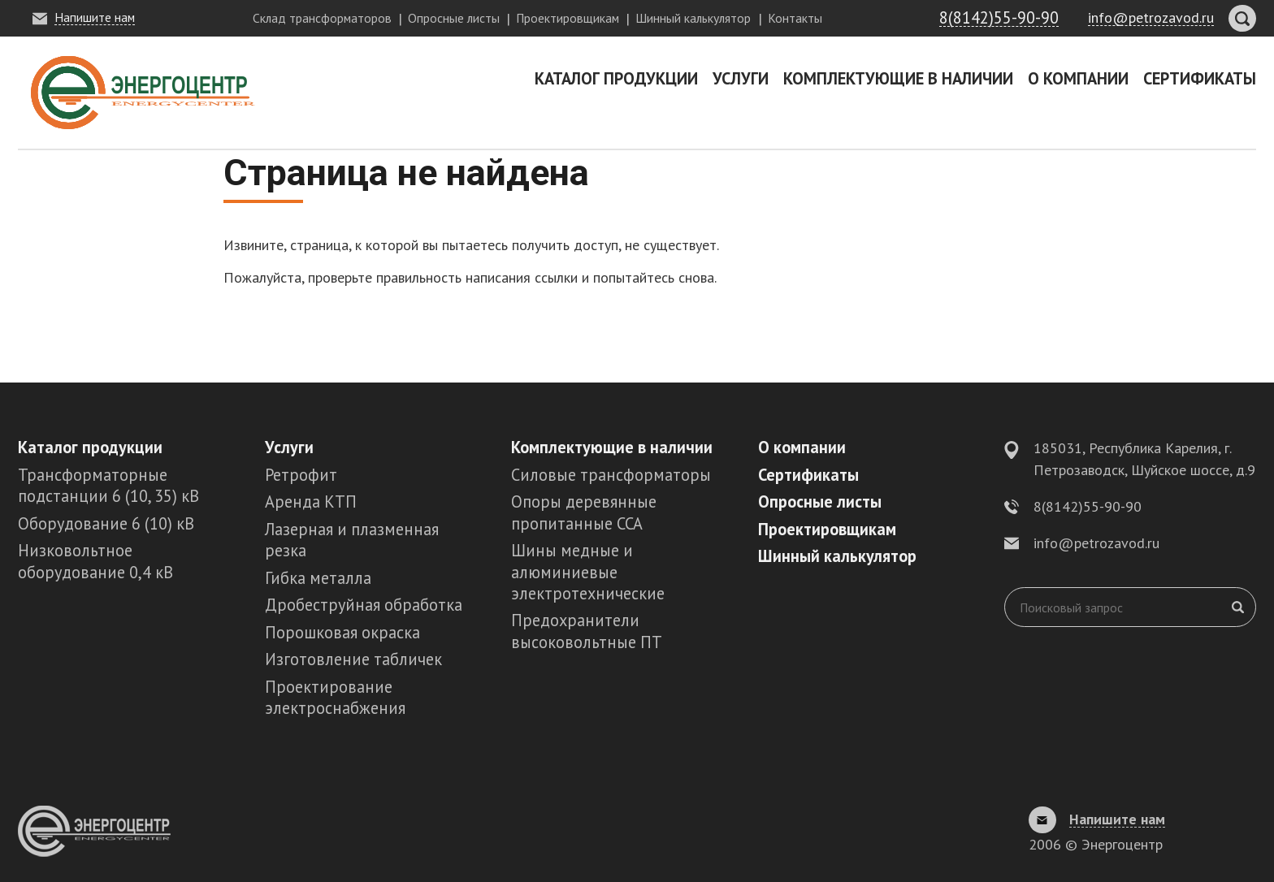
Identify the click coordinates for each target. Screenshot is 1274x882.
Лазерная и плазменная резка (352, 539)
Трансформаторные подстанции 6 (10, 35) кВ (108, 485)
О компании (1078, 78)
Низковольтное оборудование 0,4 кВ (95, 560)
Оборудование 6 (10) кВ (106, 523)
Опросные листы (454, 18)
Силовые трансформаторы (611, 475)
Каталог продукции (616, 78)
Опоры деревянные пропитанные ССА (583, 512)
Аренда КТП (311, 501)
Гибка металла (318, 578)
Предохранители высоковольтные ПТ (586, 630)
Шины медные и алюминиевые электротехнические (588, 571)
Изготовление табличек (353, 659)
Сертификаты (1199, 78)
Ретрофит (301, 475)
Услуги (741, 78)
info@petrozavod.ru (1096, 543)
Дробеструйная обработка (363, 605)
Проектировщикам (567, 18)
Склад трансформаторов (322, 18)
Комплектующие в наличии (898, 78)
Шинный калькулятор (693, 18)
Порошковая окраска (342, 632)
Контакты (795, 18)
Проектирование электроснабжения (335, 697)
